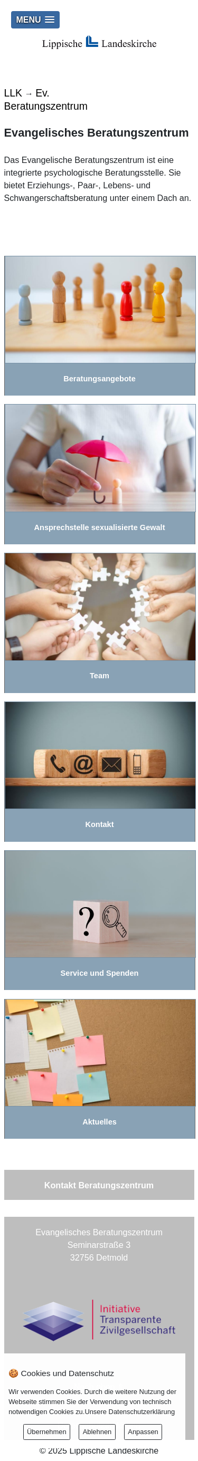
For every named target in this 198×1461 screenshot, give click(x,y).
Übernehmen (47, 1432)
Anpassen (143, 1432)
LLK (13, 93)
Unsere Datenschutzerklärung (129, 1412)
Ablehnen (97, 1432)
